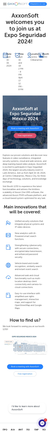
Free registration (25, 135)
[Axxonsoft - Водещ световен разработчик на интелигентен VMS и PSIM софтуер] (18, 4)
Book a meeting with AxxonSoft (25, 128)
